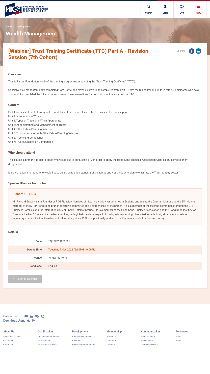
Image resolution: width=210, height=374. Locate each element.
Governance (9, 340)
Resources (182, 331)
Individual (111, 336)
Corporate (111, 340)
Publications (147, 340)
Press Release (148, 336)
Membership (114, 331)
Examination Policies (47, 344)
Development (23, 26)
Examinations (44, 340)
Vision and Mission (12, 336)
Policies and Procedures (83, 344)
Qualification (45, 331)
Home (9, 26)
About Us (8, 331)
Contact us (8, 344)
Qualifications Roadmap (49, 336)
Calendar (76, 340)
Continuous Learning (81, 336)
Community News (149, 344)
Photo (178, 336)
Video (178, 340)
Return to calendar (25, 278)
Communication (150, 331)
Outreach (111, 344)
